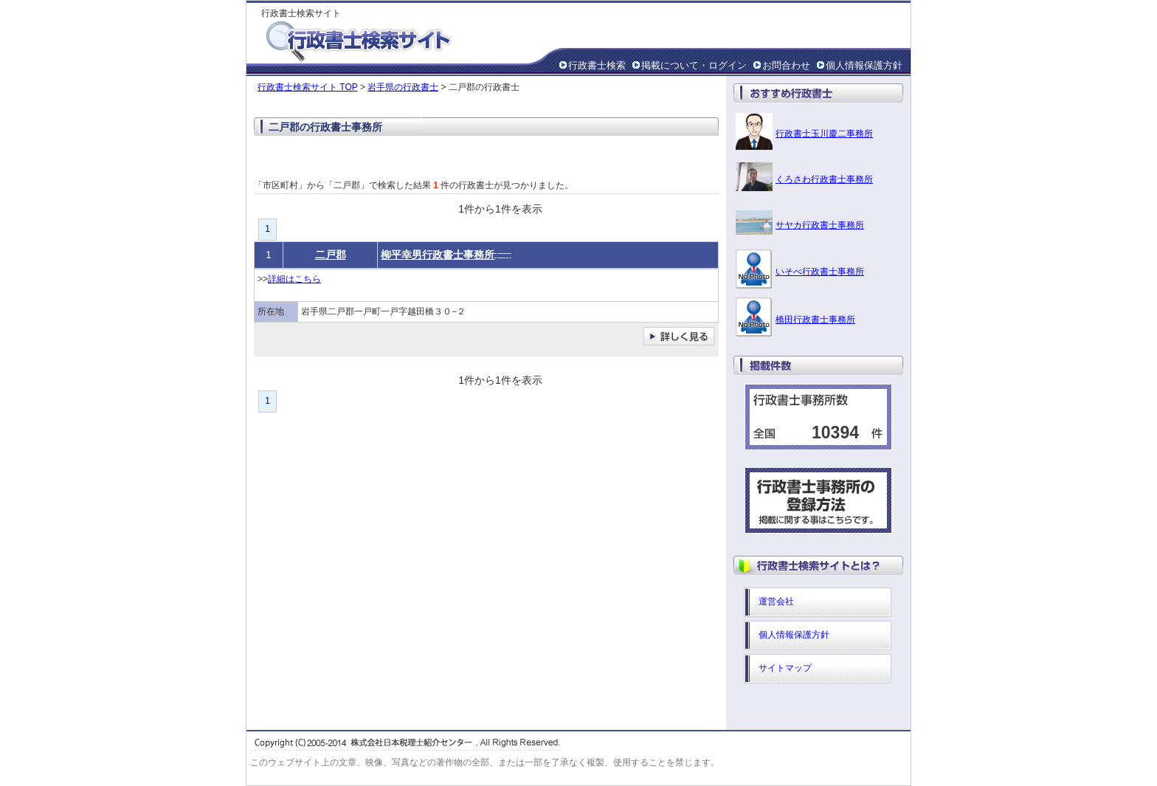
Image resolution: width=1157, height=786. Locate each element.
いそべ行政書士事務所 (820, 271)
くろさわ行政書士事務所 (824, 179)
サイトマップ (785, 668)
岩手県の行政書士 (402, 87)
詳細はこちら (294, 279)
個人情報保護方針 (864, 65)
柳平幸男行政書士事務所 (437, 255)
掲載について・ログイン (694, 65)
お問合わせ (786, 65)
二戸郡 (330, 255)
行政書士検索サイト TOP (308, 87)
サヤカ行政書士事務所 (820, 225)
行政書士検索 (597, 65)
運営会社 (776, 601)
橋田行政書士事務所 (815, 319)
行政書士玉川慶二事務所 (824, 133)
